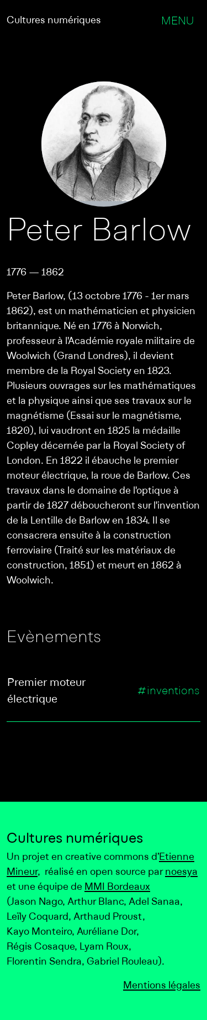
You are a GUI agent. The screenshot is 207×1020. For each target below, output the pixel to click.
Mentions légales (161, 986)
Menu (177, 22)
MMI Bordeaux (117, 887)
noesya (181, 872)
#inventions (168, 691)
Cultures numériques (54, 20)
